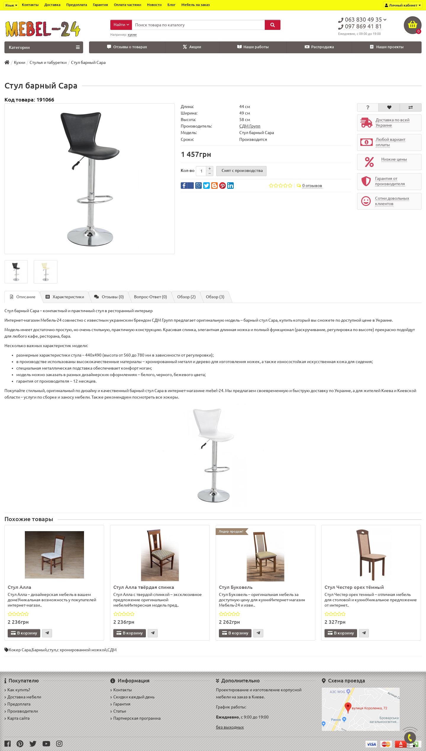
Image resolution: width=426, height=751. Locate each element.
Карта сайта (17, 718)
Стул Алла (19, 587)
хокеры (170, 397)
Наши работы (253, 47)
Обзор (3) (215, 296)
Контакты (30, 5)
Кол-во (187, 170)
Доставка (52, 5)
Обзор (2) (186, 296)
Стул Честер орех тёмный (354, 587)
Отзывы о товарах (127, 47)
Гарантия (100, 5)
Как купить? (17, 689)
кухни (132, 34)
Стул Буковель (236, 587)
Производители (21, 711)
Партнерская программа (135, 718)
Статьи (118, 711)
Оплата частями (127, 5)
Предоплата (76, 5)
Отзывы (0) (109, 296)
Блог (171, 5)
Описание (23, 296)
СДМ (112, 649)
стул (52, 649)
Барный (39, 649)
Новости (154, 5)
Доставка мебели (22, 696)
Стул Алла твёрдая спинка (143, 587)
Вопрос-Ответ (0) (150, 296)
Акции (192, 47)
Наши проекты (387, 47)
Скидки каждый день (132, 696)
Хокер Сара (20, 649)
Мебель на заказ (195, 5)
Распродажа (319, 47)
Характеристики (65, 296)
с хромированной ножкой (81, 649)
